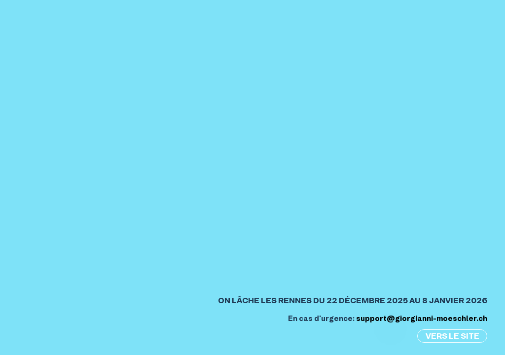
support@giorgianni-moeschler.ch (421, 318)
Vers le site (452, 336)
